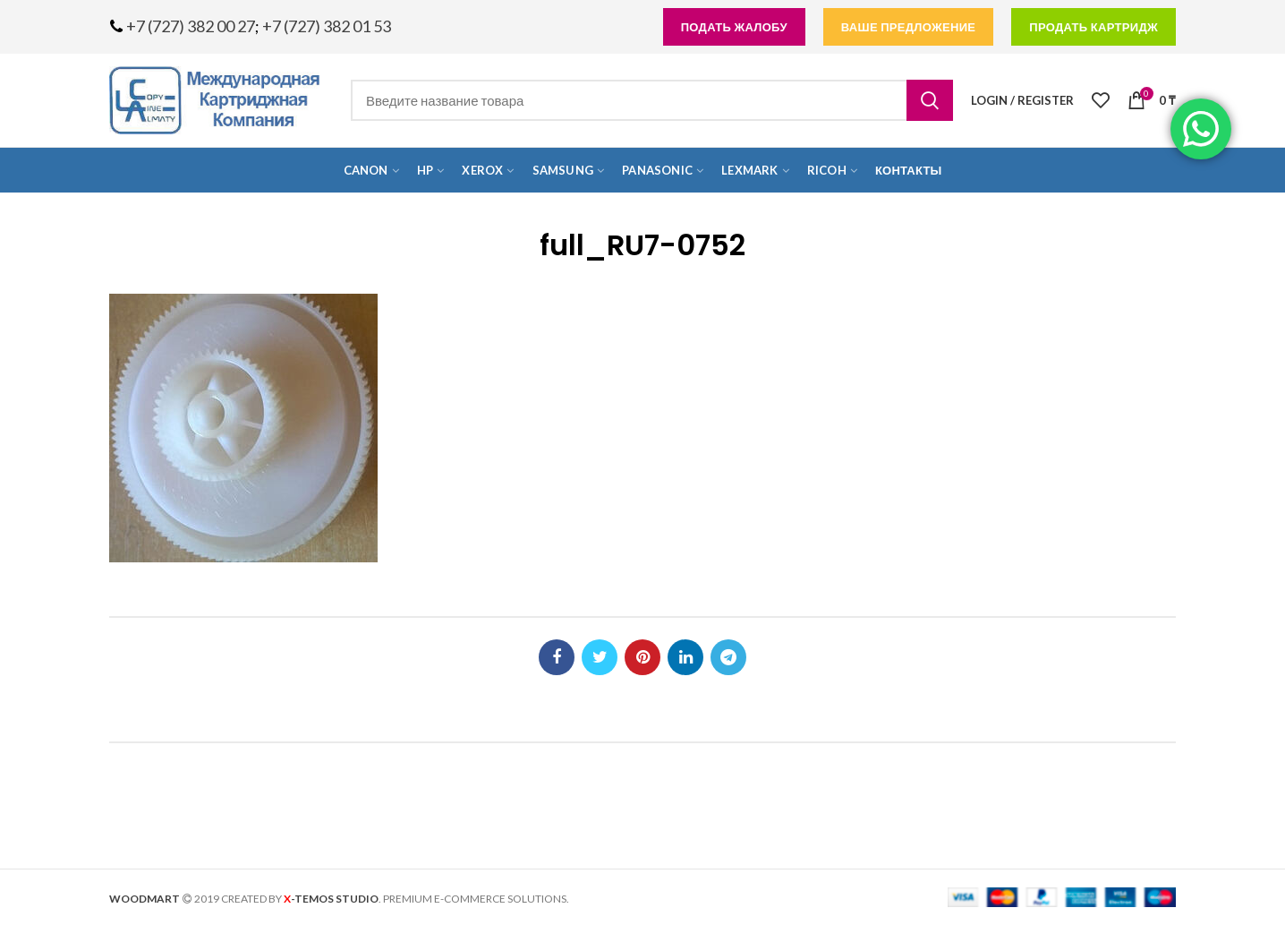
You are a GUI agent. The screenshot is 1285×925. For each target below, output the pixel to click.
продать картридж (1093, 27)
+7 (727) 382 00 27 (190, 26)
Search (929, 100)
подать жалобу (734, 27)
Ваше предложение (908, 27)
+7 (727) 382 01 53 (326, 26)
